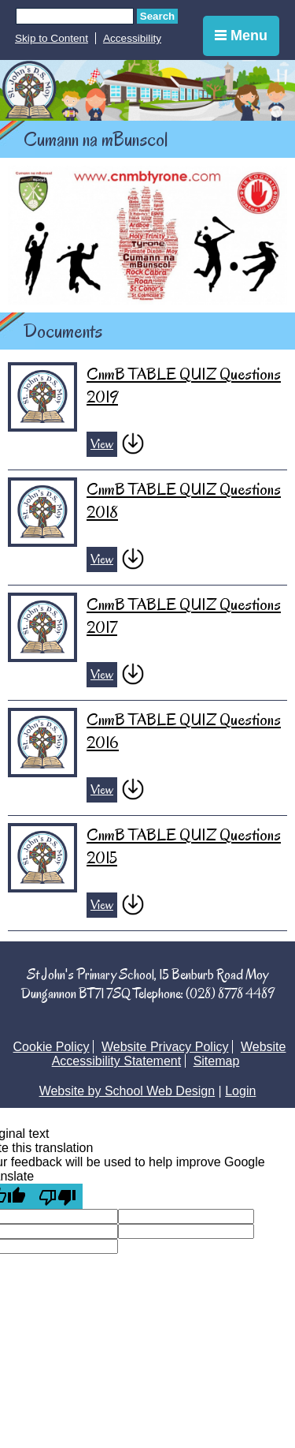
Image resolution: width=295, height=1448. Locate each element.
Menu (241, 35)
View (101, 444)
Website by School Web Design (127, 1091)
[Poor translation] (57, 1196)
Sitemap (217, 1061)
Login (240, 1091)
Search (157, 16)
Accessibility (132, 38)
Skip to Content (51, 38)
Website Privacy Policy (165, 1046)
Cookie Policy (51, 1046)
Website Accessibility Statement (169, 1054)
